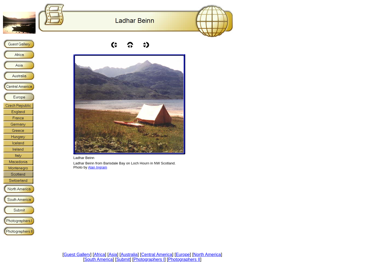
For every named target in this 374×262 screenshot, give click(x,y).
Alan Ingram (97, 167)
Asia (113, 254)
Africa (99, 254)
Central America (156, 254)
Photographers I (149, 259)
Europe (183, 254)
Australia (129, 254)
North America (207, 254)
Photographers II (184, 259)
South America (98, 259)
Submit (123, 259)
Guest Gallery (77, 254)
